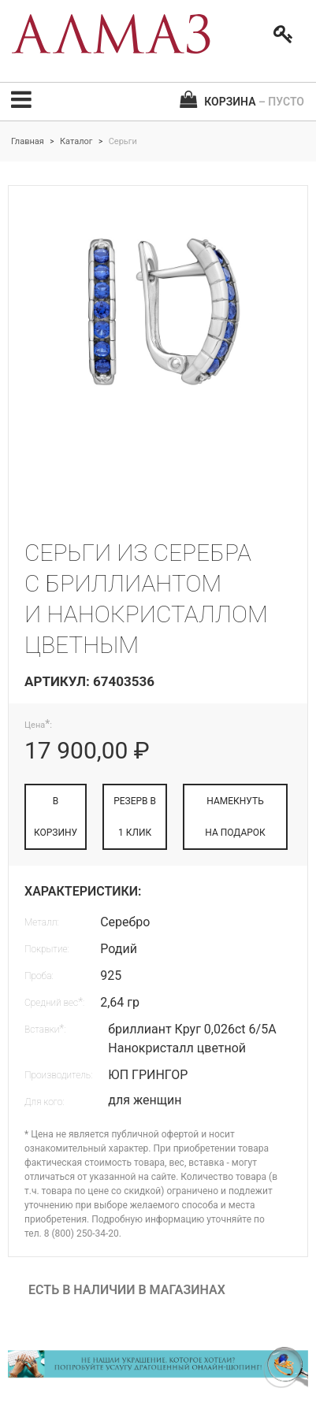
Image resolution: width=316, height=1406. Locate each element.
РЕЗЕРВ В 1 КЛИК (134, 817)
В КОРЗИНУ (55, 817)
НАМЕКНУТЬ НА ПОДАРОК (235, 817)
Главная (27, 141)
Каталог (76, 141)
